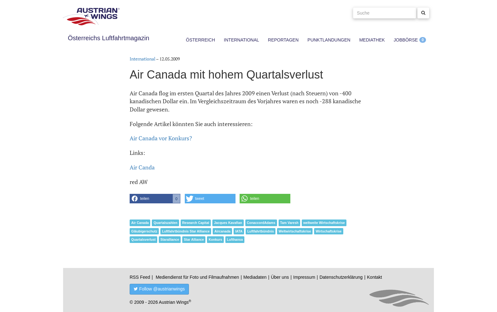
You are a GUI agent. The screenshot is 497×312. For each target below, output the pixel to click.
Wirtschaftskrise (329, 231)
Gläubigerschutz (144, 231)
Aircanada (222, 231)
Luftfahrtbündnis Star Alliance (186, 231)
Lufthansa (235, 239)
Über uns (280, 277)
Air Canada (140, 223)
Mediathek (372, 39)
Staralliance (169, 239)
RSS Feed (140, 277)
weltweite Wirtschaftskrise (324, 223)
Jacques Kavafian (228, 223)
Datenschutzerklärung (341, 277)
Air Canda (142, 167)
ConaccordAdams (261, 223)
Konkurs (215, 239)
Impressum (304, 277)
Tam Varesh (289, 223)
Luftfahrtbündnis (260, 231)
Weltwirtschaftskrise (295, 231)
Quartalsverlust (143, 239)
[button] (155, 198)
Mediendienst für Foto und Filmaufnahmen (197, 277)
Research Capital (195, 223)
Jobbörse (406, 39)
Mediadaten (255, 277)
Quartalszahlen (165, 223)
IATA (238, 231)
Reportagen (283, 39)
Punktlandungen (328, 39)
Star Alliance (194, 239)
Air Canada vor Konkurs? (161, 138)
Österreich (200, 39)
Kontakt (374, 277)
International (241, 39)
